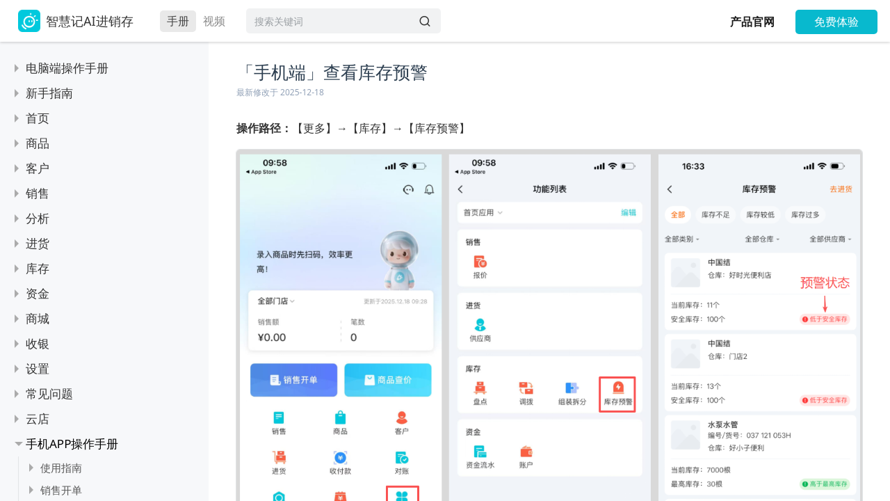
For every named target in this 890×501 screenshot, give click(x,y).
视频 (214, 21)
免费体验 (836, 21)
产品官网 (752, 21)
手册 (178, 21)
